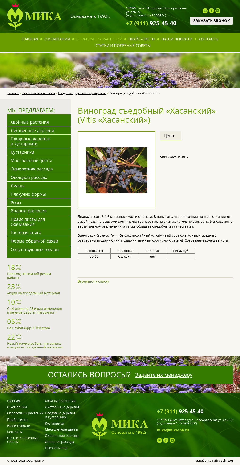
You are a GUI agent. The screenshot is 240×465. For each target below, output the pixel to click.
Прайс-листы (141, 39)
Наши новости (176, 39)
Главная (30, 39)
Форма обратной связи (34, 241)
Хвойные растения (30, 122)
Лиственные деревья (32, 130)
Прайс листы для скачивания (28, 221)
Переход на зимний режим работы (29, 275)
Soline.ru (227, 460)
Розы (16, 202)
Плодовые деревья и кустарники (82, 93)
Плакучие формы (28, 194)
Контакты (209, 39)
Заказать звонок (211, 20)
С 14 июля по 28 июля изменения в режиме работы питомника (34, 310)
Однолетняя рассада (32, 169)
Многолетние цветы (31, 160)
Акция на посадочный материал (33, 293)
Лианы (17, 185)
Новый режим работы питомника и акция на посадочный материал (35, 345)
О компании (57, 39)
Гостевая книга (26, 232)
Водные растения (29, 211)
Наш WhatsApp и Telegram (28, 328)
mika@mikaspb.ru (173, 430)
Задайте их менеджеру (163, 374)
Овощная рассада (29, 177)
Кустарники (22, 152)
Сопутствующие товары (35, 249)
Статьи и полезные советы (123, 46)
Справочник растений (99, 39)
